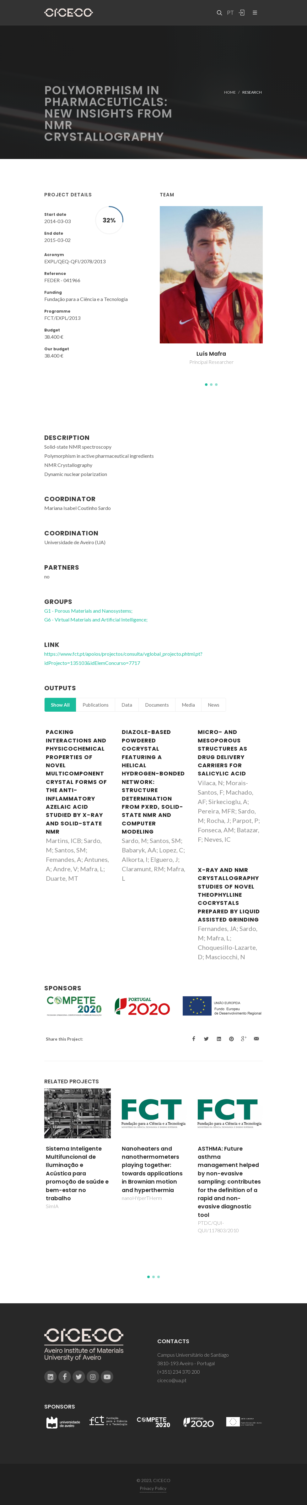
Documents (157, 705)
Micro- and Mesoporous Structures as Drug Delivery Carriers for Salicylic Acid (222, 752)
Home (230, 92)
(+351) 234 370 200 (178, 1372)
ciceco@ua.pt (171, 1380)
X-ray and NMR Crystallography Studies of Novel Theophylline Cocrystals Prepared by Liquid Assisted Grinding (229, 894)
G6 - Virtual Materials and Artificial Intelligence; (96, 619)
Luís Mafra (211, 354)
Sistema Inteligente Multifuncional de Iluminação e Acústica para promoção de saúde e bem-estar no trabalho (77, 1173)
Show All (60, 705)
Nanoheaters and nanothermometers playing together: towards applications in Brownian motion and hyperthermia (152, 1169)
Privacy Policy (153, 1488)
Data (126, 705)
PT (230, 12)
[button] (206, 384)
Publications (96, 705)
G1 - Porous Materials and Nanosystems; (88, 611)
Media (188, 705)
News (213, 705)
